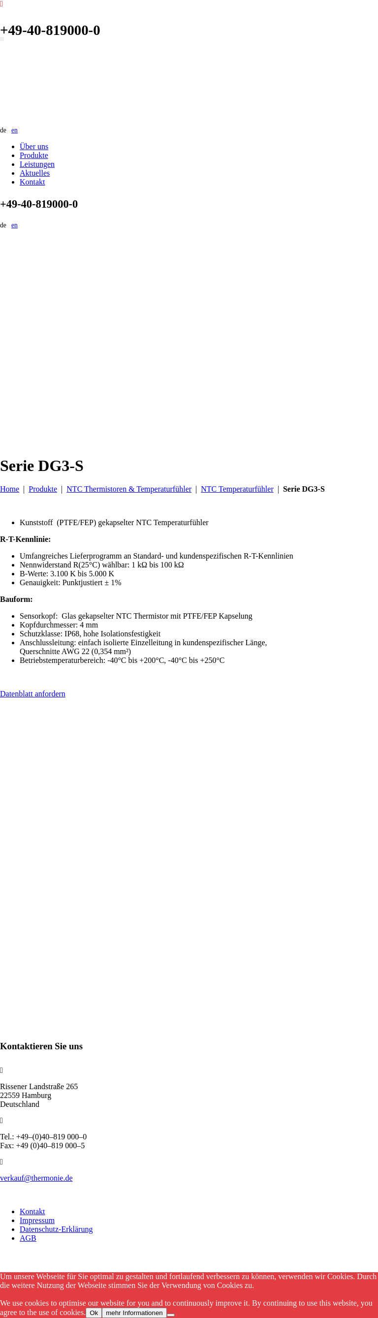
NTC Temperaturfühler (237, 489)
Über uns (34, 146)
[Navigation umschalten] (2, 39)
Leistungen (37, 164)
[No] (171, 1315)
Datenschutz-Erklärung (56, 1229)
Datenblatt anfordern (32, 694)
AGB (28, 1238)
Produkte (34, 155)
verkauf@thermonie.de (36, 1178)
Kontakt (32, 182)
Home (9, 489)
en (14, 130)
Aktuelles (35, 173)
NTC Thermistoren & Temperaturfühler (128, 489)
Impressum (37, 1220)
